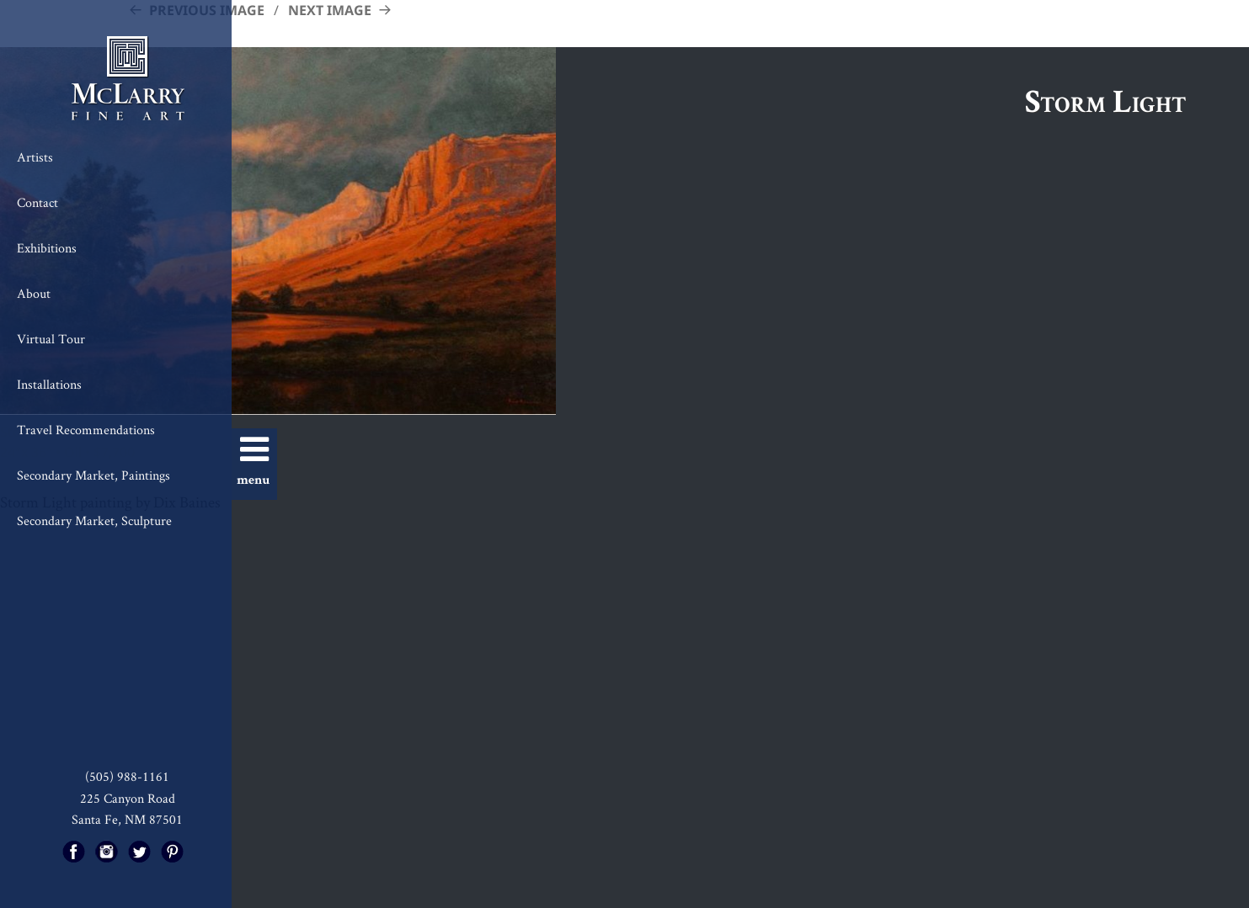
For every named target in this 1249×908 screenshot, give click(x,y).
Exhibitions (47, 248)
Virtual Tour (51, 339)
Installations (49, 384)
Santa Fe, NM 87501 (127, 819)
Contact (37, 202)
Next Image (329, 10)
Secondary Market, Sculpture (94, 520)
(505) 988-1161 (127, 776)
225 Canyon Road (127, 798)
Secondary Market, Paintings (93, 475)
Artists (35, 157)
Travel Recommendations (86, 429)
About (34, 293)
